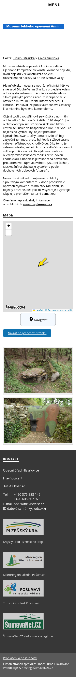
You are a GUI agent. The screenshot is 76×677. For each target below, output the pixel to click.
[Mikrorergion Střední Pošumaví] (23, 567)
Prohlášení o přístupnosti (20, 658)
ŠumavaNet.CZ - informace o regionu (28, 636)
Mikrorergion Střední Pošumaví (24, 575)
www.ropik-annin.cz (37, 204)
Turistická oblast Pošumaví (21, 603)
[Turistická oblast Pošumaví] (23, 595)
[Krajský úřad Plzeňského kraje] (23, 534)
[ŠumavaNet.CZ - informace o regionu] (23, 628)
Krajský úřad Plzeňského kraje (23, 542)
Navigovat (38, 319)
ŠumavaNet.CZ (43, 668)
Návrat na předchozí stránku (27, 333)
